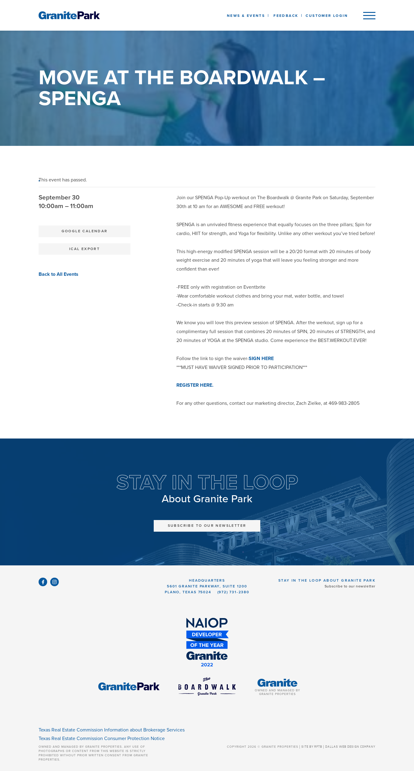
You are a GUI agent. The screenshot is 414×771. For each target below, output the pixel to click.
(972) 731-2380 (233, 592)
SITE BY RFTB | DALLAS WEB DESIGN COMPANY (338, 746)
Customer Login (327, 15)
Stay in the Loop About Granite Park (326, 580)
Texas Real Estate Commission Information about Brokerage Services (112, 730)
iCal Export (84, 249)
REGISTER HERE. (194, 385)
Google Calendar (85, 231)
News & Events (247, 15)
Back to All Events (58, 274)
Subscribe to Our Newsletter (207, 525)
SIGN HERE (261, 358)
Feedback (285, 15)
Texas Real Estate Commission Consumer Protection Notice (102, 738)
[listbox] (285, 15)
